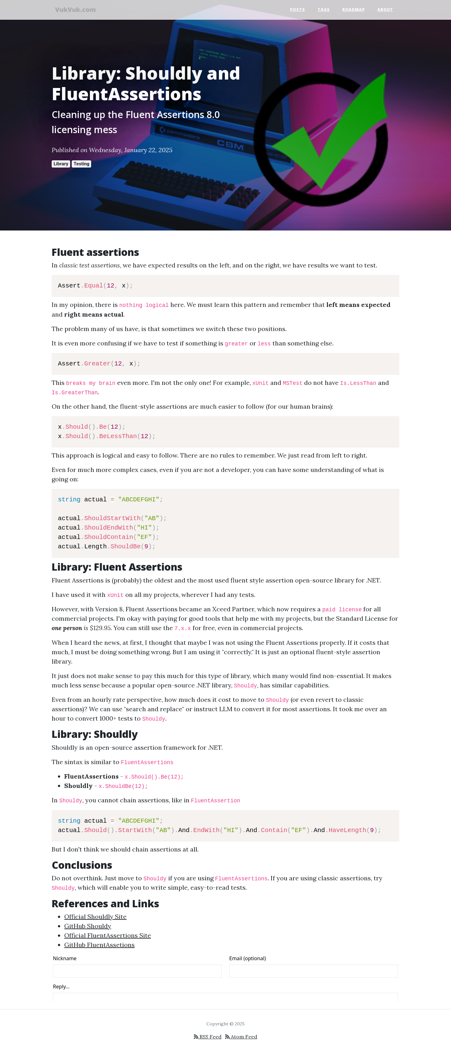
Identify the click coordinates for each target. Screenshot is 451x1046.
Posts (297, 10)
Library (61, 164)
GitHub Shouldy (87, 926)
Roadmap (353, 10)
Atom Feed (241, 1036)
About (385, 10)
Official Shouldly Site (95, 916)
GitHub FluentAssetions (99, 945)
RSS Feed (207, 1036)
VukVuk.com (78, 10)
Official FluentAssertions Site (107, 935)
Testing (81, 164)
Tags (324, 10)
